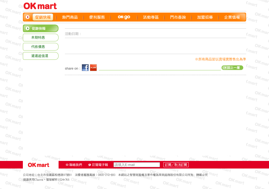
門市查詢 (178, 17)
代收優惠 (38, 47)
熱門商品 (70, 17)
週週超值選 (39, 56)
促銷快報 (42, 17)
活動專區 (150, 17)
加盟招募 (205, 17)
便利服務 (97, 17)
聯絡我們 (74, 165)
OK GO (124, 17)
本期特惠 (38, 37)
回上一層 (171, 67)
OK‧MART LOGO (42, 5)
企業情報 (232, 17)
